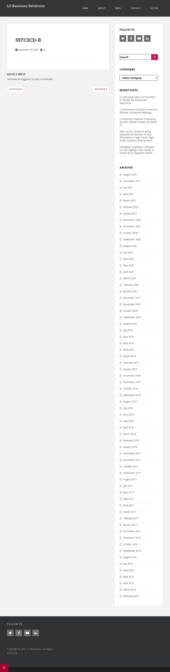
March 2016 (129, 589)
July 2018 (128, 408)
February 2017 (131, 518)
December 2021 (131, 181)
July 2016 (128, 563)
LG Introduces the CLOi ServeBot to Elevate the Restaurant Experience (137, 100)
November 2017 (132, 459)
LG (44, 49)
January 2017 (130, 524)
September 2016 (132, 550)
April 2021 (128, 194)
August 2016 (130, 557)
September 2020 (132, 239)
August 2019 (130, 323)
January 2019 (130, 369)
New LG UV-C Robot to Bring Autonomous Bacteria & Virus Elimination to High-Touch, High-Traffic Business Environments (137, 136)
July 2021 (128, 187)
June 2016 (128, 570)
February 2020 (131, 284)
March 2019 (129, 356)
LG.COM (154, 8)
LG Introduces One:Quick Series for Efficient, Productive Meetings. (138, 111)
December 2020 (131, 220)
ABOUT (101, 8)
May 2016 (128, 576)
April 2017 (128, 505)
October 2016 (130, 544)
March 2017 (129, 511)
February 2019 (131, 362)
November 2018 (132, 382)
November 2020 (132, 226)
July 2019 (128, 330)
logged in (26, 79)
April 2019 (128, 349)
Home (85, 8)
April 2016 (128, 583)
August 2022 (130, 174)
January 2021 (130, 213)
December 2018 (131, 375)
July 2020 (128, 252)
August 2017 (130, 479)
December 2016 (131, 531)
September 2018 (132, 395)
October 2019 (130, 310)
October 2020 (130, 232)
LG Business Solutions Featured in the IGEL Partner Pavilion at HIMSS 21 (138, 122)
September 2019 (132, 317)
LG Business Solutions (26, 6)
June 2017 (128, 492)
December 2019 (131, 297)
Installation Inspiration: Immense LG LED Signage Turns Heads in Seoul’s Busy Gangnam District (137, 149)
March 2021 (129, 200)
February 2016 (131, 596)
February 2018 (131, 440)
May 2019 (128, 343)
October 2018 (130, 388)
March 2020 (129, 278)
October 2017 (130, 466)
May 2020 (128, 265)
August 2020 (130, 245)
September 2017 (132, 472)
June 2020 (128, 258)
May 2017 (128, 498)
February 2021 (131, 207)
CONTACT (135, 8)
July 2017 (128, 485)
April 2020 (128, 271)
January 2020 (130, 291)
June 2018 (128, 414)
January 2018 (130, 446)
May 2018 (128, 421)
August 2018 (130, 401)
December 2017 (131, 453)
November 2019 (132, 304)
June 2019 (128, 336)
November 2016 (132, 537)
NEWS (118, 8)
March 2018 (129, 434)
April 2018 (128, 427)
